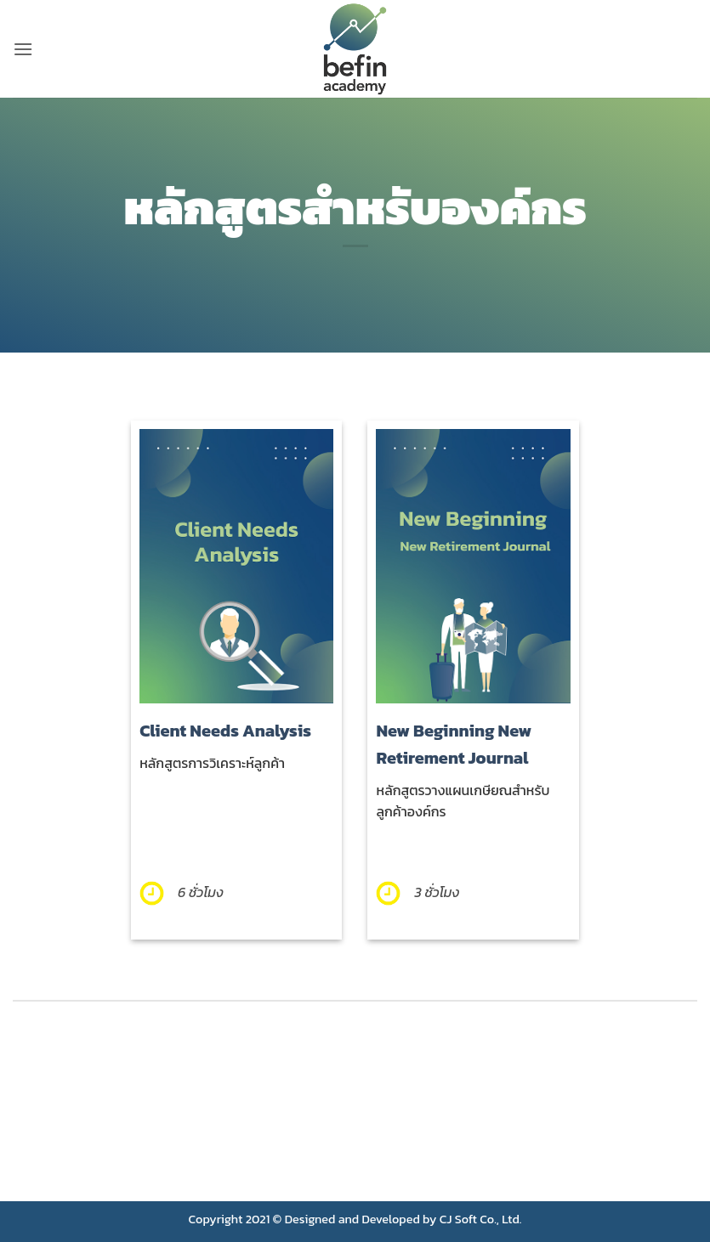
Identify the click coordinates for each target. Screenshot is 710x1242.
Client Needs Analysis (225, 730)
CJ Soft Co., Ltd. (481, 1219)
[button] (23, 49)
